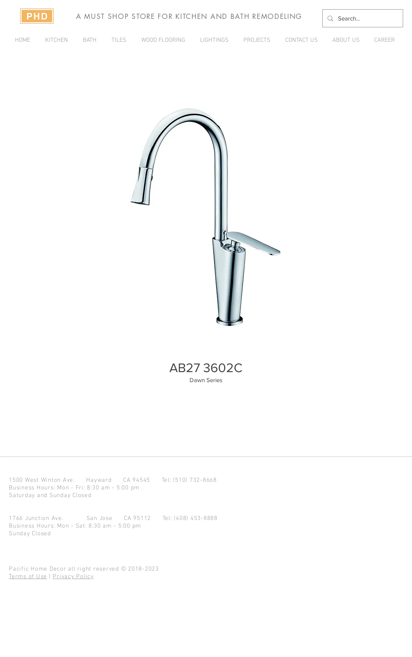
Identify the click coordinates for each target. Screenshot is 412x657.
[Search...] (362, 18)
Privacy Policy (73, 576)
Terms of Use (28, 576)
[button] (258, 40)
